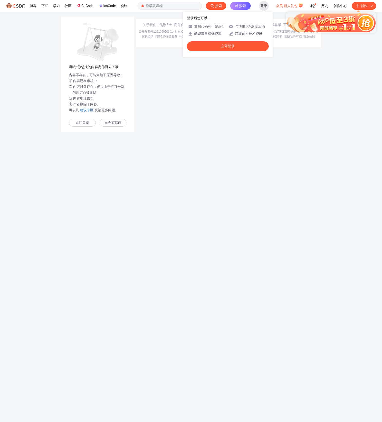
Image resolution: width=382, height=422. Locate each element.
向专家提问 (113, 123)
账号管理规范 (239, 387)
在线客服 (274, 375)
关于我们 (149, 375)
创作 (364, 6)
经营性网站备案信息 (257, 382)
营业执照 (309, 387)
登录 (263, 6)
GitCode (85, 5)
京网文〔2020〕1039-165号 (224, 382)
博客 (33, 6)
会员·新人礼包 (289, 5)
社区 (68, 6)
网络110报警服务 (166, 387)
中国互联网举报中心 (192, 387)
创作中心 (340, 6)
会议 (124, 6)
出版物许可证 (293, 387)
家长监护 (147, 387)
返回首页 (82, 123)
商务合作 (181, 375)
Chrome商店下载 (218, 387)
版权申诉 (277, 387)
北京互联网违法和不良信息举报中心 (294, 382)
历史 (324, 6)
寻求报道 (196, 375)
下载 (44, 6)
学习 (56, 6)
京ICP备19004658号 (191, 382)
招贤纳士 (165, 375)
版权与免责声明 (259, 387)
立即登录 (228, 46)
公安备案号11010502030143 (157, 382)
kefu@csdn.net (249, 375)
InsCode (107, 6)
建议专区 (87, 110)
